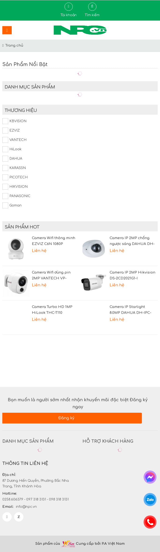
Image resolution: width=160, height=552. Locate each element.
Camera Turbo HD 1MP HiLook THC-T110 (52, 306)
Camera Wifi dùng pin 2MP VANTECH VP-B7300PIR (51, 272)
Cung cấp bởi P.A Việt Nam (101, 544)
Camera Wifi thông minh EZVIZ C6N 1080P (53, 238)
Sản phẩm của (47, 544)
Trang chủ (14, 46)
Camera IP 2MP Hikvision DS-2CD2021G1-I (132, 272)
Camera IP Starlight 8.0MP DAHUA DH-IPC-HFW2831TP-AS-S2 (130, 307)
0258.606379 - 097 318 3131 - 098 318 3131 (35, 499)
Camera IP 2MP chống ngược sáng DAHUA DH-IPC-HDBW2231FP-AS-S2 (132, 238)
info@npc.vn (26, 506)
